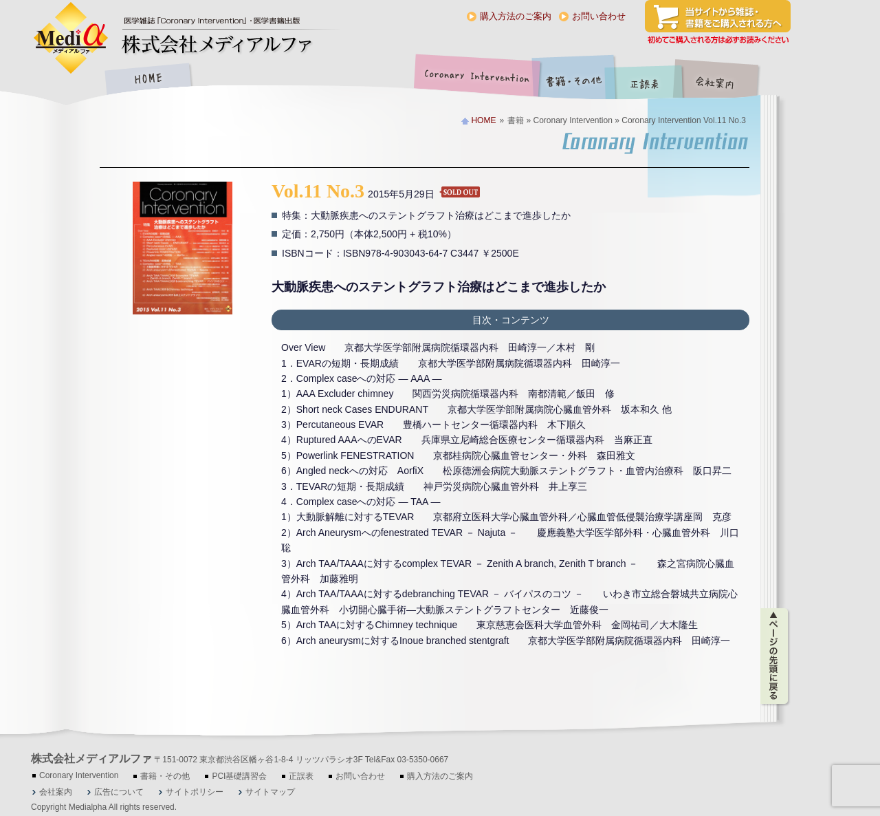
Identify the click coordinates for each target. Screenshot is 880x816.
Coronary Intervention (474, 80)
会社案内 (725, 80)
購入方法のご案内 (515, 16)
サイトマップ (270, 792)
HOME (148, 80)
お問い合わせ (599, 16)
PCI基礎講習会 (239, 776)
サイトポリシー (194, 792)
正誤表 (646, 80)
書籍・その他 (574, 80)
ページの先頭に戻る (775, 656)
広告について (119, 792)
